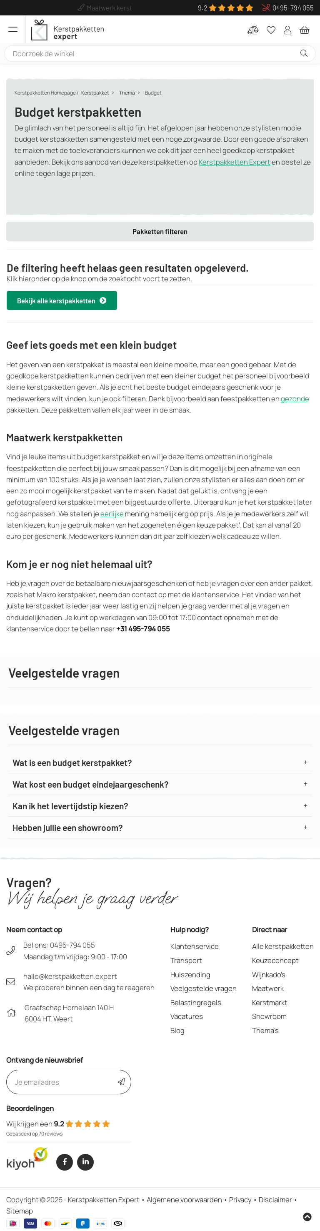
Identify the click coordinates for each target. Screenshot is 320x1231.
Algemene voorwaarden (184, 1199)
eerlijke (112, 513)
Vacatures (186, 1016)
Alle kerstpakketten (283, 946)
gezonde (295, 398)
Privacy (240, 1199)
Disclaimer (275, 1199)
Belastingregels (195, 1002)
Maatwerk (268, 988)
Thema (127, 92)
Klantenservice (194, 946)
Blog (177, 1030)
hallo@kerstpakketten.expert (70, 976)
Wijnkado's (268, 974)
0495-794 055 (72, 945)
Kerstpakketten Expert (234, 162)
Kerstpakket (95, 92)
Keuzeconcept (275, 960)
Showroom (269, 1016)
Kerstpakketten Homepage (45, 92)
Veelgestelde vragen (203, 988)
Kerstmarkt (270, 1002)
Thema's (265, 1030)
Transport (186, 960)
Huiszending (190, 974)
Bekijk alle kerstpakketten (62, 300)
